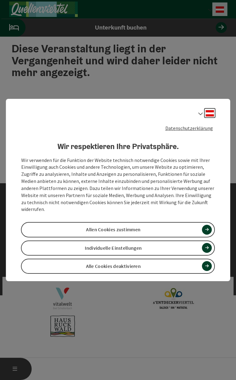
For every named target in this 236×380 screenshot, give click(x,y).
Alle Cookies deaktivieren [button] (113, 266)
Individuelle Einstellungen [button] (113, 248)
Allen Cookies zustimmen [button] (113, 230)
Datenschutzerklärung (189, 128)
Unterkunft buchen (113, 27)
